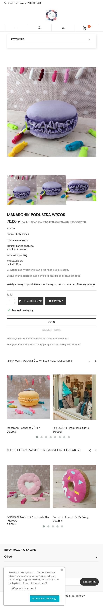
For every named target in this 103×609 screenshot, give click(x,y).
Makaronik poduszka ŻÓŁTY (23, 428)
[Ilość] (10, 301)
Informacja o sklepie (20, 550)
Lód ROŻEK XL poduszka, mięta (71, 428)
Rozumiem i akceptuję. (44, 598)
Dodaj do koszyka (30, 301)
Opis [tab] (51, 322)
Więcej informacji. (24, 588)
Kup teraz (56, 301)
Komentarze (51, 330)
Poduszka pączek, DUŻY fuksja (71, 517)
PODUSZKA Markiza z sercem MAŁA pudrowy (28, 518)
